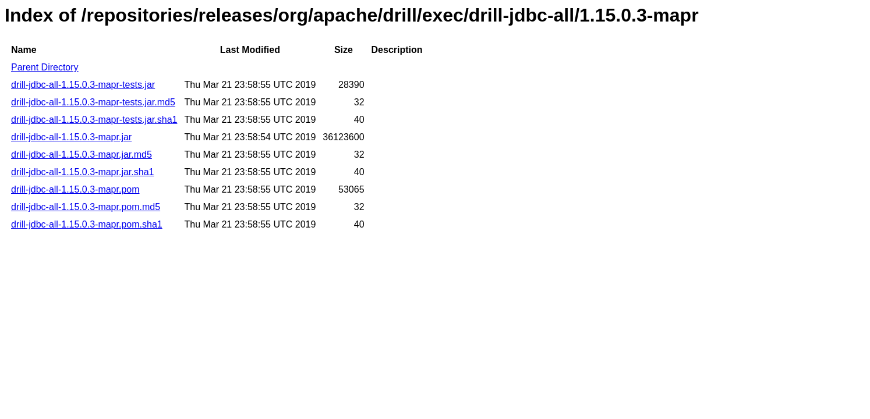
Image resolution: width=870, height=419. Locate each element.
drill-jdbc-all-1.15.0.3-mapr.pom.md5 (85, 207)
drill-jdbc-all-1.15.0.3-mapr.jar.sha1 (82, 172)
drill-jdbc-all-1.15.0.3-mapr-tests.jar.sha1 (94, 120)
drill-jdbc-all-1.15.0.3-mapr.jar (71, 137)
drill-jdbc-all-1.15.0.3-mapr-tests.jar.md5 (93, 102)
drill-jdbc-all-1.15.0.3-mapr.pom (75, 189)
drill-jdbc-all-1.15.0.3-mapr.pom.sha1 (86, 224)
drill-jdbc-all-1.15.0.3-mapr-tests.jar (83, 85)
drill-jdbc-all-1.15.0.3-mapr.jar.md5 (81, 154)
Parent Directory (45, 67)
